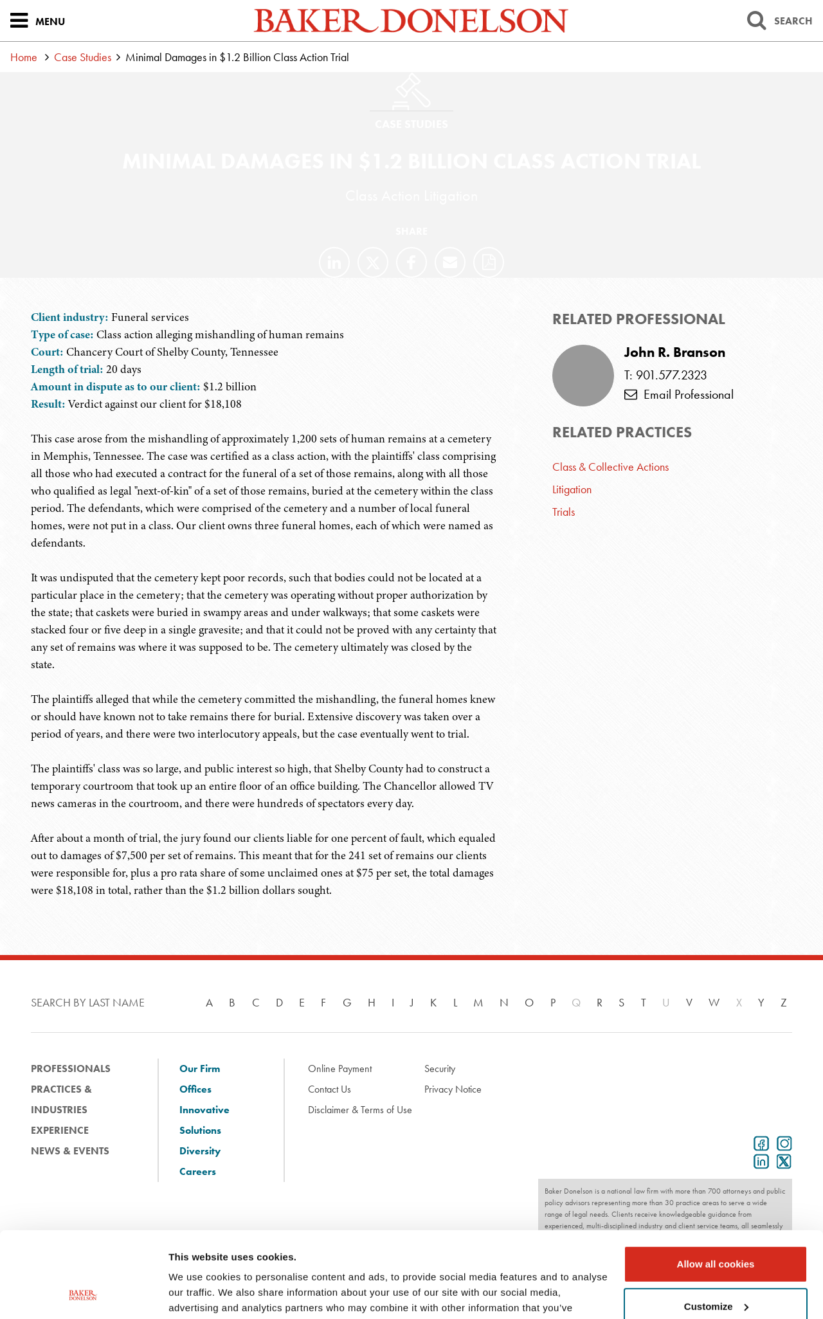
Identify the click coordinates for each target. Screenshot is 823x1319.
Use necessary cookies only (715, 1267)
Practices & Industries (61, 1099)
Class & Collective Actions (610, 466)
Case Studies (82, 57)
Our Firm (199, 1068)
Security (439, 1068)
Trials (563, 511)
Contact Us (329, 1089)
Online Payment (340, 1068)
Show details (198, 1293)
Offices (195, 1089)
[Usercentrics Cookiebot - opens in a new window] (83, 1294)
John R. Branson (674, 352)
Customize (716, 1225)
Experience (60, 1130)
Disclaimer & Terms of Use (360, 1109)
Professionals (71, 1068)
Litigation (572, 489)
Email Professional (679, 394)
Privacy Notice (453, 1089)
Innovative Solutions (204, 1120)
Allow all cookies (716, 1183)
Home (23, 57)
